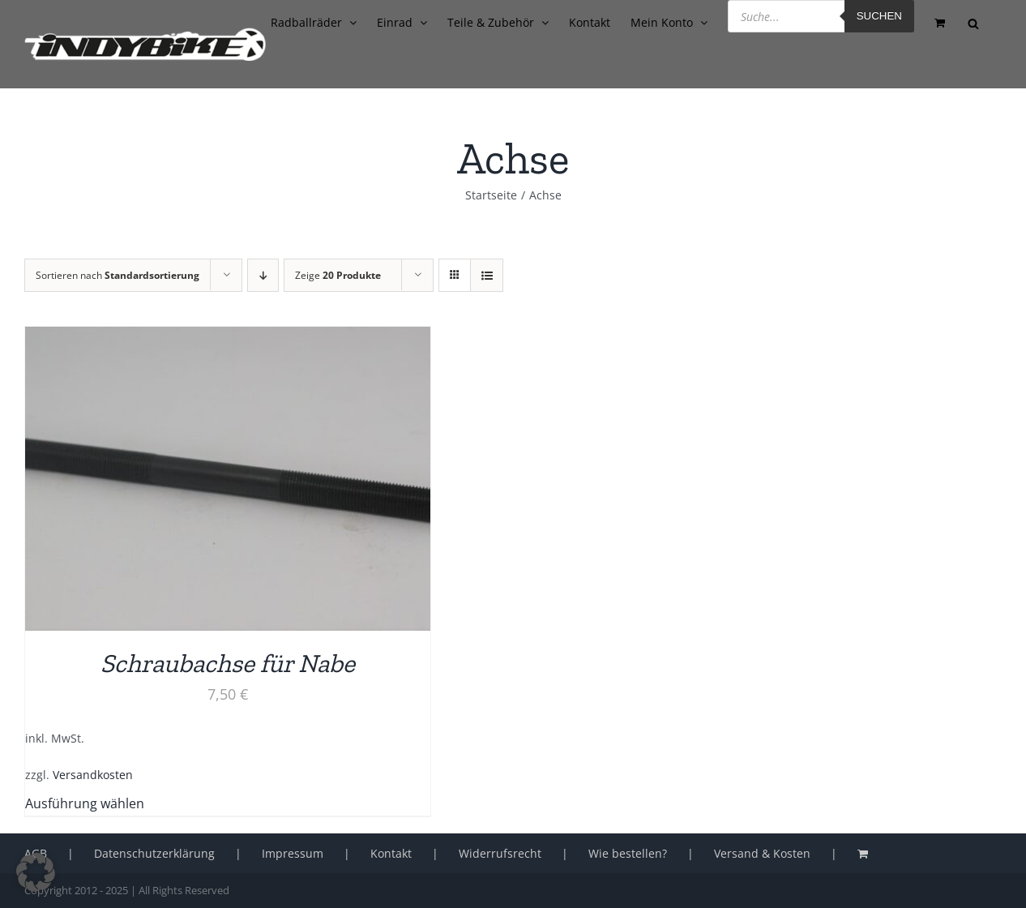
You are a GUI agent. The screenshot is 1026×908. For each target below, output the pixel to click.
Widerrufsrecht (500, 853)
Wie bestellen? (627, 853)
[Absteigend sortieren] (263, 275)
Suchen (879, 16)
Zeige (338, 275)
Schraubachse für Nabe (227, 663)
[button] (35, 872)
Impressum (292, 853)
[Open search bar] (973, 21)
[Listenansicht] (486, 275)
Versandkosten (93, 774)
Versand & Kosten (762, 853)
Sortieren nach (117, 275)
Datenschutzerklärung (154, 853)
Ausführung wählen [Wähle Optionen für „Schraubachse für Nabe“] (84, 803)
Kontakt (391, 853)
